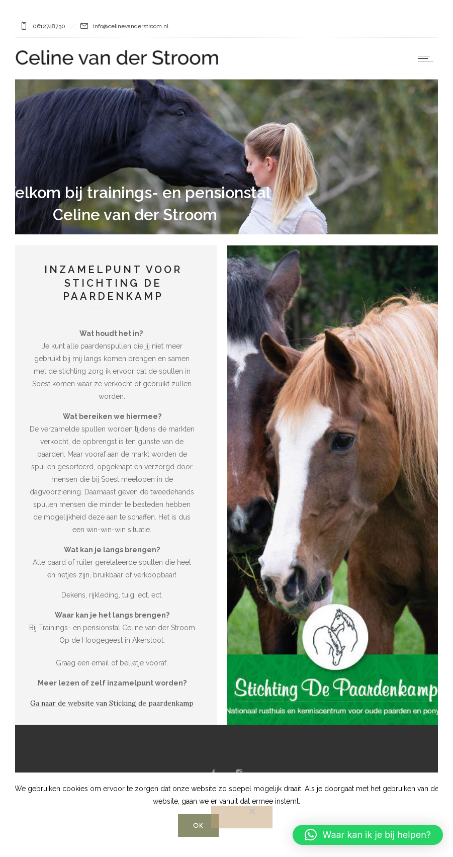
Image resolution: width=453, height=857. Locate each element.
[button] (368, 835)
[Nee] (242, 817)
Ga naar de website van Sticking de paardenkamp (108, 703)
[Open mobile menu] (428, 58)
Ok (198, 825)
